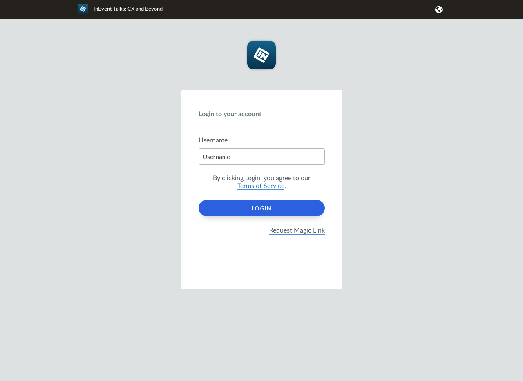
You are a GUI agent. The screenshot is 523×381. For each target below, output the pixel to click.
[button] (437, 9)
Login (262, 208)
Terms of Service (260, 186)
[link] (120, 12)
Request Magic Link (297, 230)
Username (213, 140)
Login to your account (230, 114)
